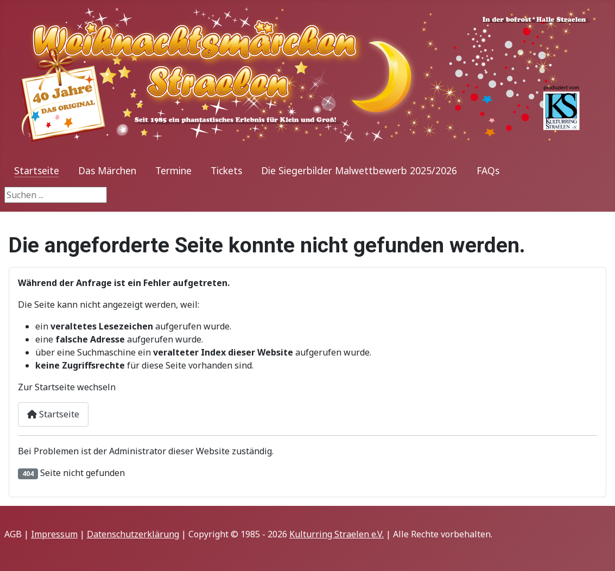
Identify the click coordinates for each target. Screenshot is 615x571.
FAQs (488, 170)
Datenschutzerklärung (133, 534)
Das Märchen (107, 170)
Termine (173, 170)
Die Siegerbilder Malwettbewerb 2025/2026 (359, 170)
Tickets (226, 170)
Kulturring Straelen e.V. (336, 534)
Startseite (36, 170)
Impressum (54, 534)
